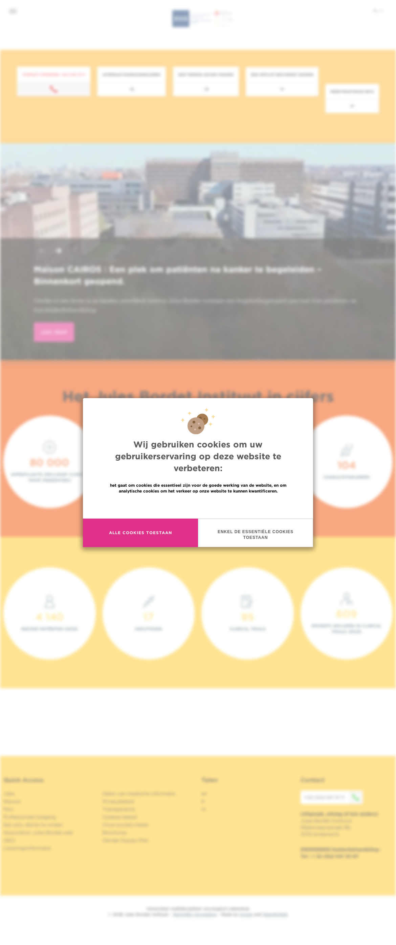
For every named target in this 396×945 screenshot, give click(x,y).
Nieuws (12, 801)
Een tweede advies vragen (206, 74)
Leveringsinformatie (27, 848)
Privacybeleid (118, 801)
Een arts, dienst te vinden (33, 824)
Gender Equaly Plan (126, 840)
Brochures (115, 832)
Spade (246, 914)
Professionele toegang (29, 817)
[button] (42, 251)
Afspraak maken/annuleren (131, 74)
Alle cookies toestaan (140, 532)
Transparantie (119, 809)
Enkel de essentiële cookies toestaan (255, 534)
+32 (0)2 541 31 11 (333, 797)
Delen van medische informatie (139, 793)
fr (203, 801)
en (204, 793)
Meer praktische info (352, 91)
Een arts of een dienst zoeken (282, 74)
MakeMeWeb (275, 914)
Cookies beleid (120, 817)
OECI (9, 840)
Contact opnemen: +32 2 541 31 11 (53, 74)
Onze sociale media (125, 824)
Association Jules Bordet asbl (38, 832)
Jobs (9, 793)
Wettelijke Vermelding (195, 914)
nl (377, 10)
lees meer (54, 332)
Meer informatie (198, 505)
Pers (8, 809)
